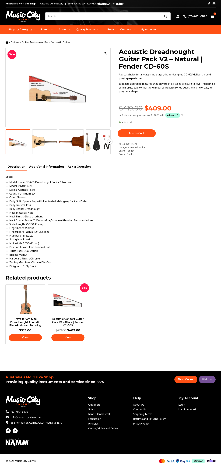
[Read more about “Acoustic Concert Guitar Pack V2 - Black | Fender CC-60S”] (67, 337)
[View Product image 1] (18, 141)
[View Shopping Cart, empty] (213, 16)
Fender (130, 150)
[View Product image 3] (71, 141)
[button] (22, 29)
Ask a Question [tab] (79, 166)
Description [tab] (16, 166)
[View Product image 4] (98, 141)
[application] (33, 29)
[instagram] (15, 430)
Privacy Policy (141, 423)
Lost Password (187, 409)
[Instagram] (214, 3)
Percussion (94, 419)
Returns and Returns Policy (149, 419)
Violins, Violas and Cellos (103, 428)
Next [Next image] (109, 141)
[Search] (165, 16)
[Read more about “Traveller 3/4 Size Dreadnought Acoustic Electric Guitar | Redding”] (25, 337)
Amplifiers (94, 404)
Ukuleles (93, 423)
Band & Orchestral (99, 414)
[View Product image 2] (44, 141)
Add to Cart (136, 133)
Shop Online (185, 379)
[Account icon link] (178, 16)
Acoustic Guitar (61, 42)
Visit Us (207, 379)
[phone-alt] (17, 412)
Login (181, 404)
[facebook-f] (9, 430)
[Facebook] (208, 3)
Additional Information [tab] (46, 166)
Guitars (15, 42)
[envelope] (23, 417)
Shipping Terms (142, 414)
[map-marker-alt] (34, 422)
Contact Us (139, 409)
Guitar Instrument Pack (36, 42)
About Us (138, 404)
